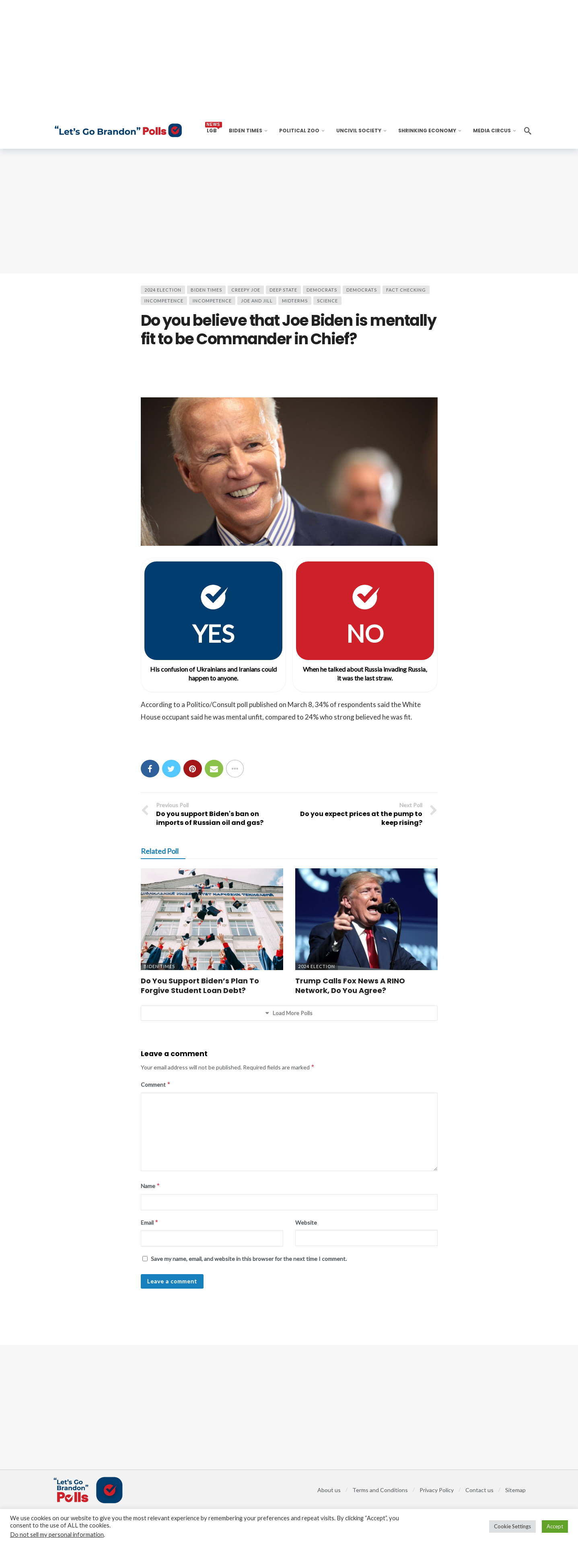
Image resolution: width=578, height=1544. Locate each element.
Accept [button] (555, 1526)
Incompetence (163, 300)
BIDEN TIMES (206, 289)
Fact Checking (406, 289)
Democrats (321, 289)
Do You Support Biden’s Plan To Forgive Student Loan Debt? (200, 985)
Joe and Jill (257, 300)
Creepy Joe (245, 289)
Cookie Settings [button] (512, 1526)
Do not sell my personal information (57, 1534)
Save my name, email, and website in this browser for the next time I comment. (249, 1258)
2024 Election (162, 289)
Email (150, 1222)
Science (327, 300)
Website (306, 1222)
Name (150, 1186)
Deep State (283, 289)
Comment (156, 1084)
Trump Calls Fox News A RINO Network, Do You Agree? (350, 985)
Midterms (295, 300)
